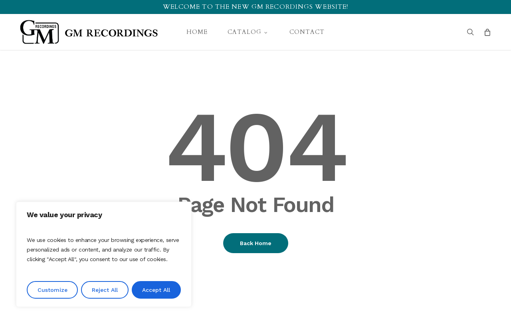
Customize (52, 290)
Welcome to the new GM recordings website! (256, 6)
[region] (104, 254)
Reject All (105, 290)
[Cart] (487, 32)
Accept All (156, 290)
